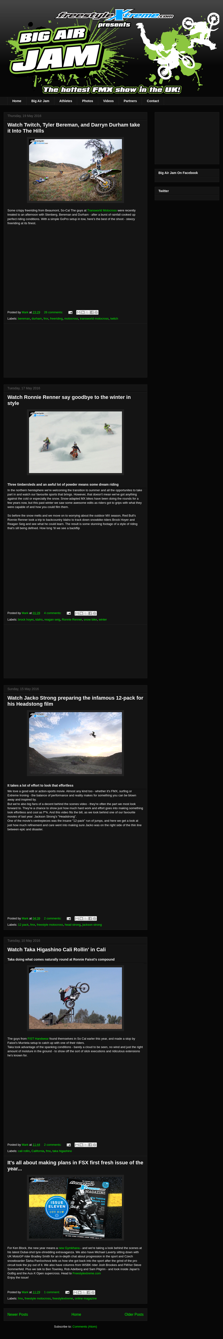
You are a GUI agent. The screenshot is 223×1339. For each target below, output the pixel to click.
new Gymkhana (69, 1248)
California (37, 1151)
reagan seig (52, 619)
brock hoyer (26, 619)
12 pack (23, 924)
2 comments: (53, 918)
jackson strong (92, 924)
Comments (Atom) (84, 1326)
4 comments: (53, 613)
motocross (71, 318)
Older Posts (134, 1314)
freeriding (56, 318)
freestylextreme (62, 1298)
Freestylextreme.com (86, 1273)
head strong (73, 924)
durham (37, 318)
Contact (153, 101)
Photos (87, 101)
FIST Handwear (38, 1038)
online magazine (86, 1298)
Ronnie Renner (72, 619)
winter (103, 619)
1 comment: (52, 1292)
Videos (108, 101)
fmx (45, 318)
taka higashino (62, 1151)
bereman (24, 318)
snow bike (90, 619)
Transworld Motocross (102, 210)
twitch (114, 318)
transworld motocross (94, 318)
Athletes (65, 101)
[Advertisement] (75, 350)
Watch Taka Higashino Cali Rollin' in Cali (56, 949)
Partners (130, 101)
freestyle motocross (50, 924)
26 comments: (54, 312)
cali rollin (24, 1151)
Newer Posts (17, 1314)
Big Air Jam (40, 101)
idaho (39, 619)
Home (16, 101)
